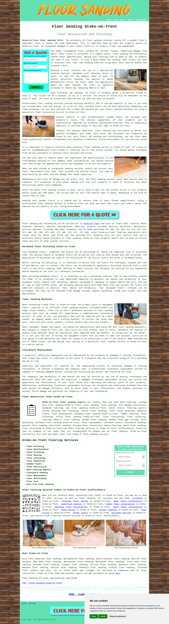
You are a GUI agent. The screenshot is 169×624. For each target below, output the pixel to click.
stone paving (68, 510)
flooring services (85, 428)
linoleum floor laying (75, 501)
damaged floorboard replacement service (104, 380)
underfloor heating (71, 504)
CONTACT (131, 20)
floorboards (28, 369)
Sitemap (24, 603)
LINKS (115, 20)
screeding (137, 498)
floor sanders (30, 570)
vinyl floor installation (127, 507)
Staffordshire (126, 428)
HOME (108, 20)
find (30, 559)
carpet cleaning (108, 510)
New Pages (32, 603)
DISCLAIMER (141, 20)
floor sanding (91, 405)
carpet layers (80, 513)
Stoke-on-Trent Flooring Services (50, 440)
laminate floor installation (71, 507)
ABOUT (122, 20)
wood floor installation (128, 501)
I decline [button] (103, 616)
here (117, 573)
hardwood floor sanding (87, 414)
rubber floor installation (120, 504)
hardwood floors (64, 255)
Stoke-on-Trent (91, 224)
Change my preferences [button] (118, 616)
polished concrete (121, 513)
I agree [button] (93, 616)
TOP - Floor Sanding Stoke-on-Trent (42, 583)
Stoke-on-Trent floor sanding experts (64, 402)
